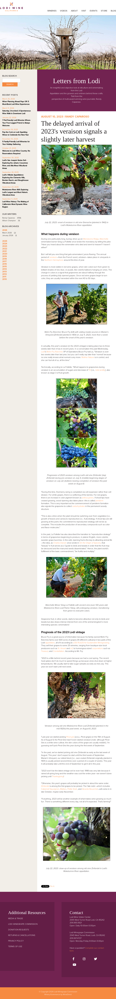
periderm (99, 500)
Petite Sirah (72, 789)
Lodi (43, 351)
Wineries (51, 11)
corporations (97, 648)
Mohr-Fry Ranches (55, 351)
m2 (72, 648)
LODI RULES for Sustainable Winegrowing (91, 642)
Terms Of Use (15, 946)
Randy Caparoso (12, 218)
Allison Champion (12, 220)
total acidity (100, 370)
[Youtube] (74, 965)
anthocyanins (87, 497)
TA (90, 370)
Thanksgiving (58, 776)
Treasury (45, 651)
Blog (113, 11)
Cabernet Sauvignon (50, 789)
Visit (83, 11)
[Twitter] (95, 959)
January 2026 (10, 235)
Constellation (58, 651)
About (74, 11)
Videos (63, 11)
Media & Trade (15, 918)
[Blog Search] (11, 80)
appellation (50, 642)
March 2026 (10, 233)
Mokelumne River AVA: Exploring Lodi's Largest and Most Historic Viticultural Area (15, 192)
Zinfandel (45, 786)
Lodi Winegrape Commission (11, 8)
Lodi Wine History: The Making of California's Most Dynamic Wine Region (15, 204)
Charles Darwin (59, 543)
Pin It (52, 886)
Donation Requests (18, 929)
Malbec (63, 789)
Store (104, 11)
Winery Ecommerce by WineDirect (58, 994)
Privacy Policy (16, 941)
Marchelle (104, 239)
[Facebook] (73, 959)
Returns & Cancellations (21, 935)
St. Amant (62, 648)
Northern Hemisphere (53, 260)
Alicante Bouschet (89, 789)
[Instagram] (84, 959)
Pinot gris (70, 737)
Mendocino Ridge (91, 239)
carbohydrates (78, 506)
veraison (53, 257)
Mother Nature (87, 357)
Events (93, 11)
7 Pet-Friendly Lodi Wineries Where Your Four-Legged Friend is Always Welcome (16, 123)
